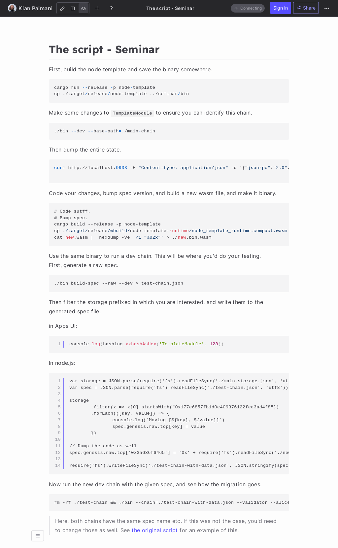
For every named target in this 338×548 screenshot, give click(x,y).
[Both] (73, 8)
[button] (37, 535)
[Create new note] (97, 8)
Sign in (280, 8)
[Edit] (62, 8)
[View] (83, 8)
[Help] (111, 8)
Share (306, 8)
